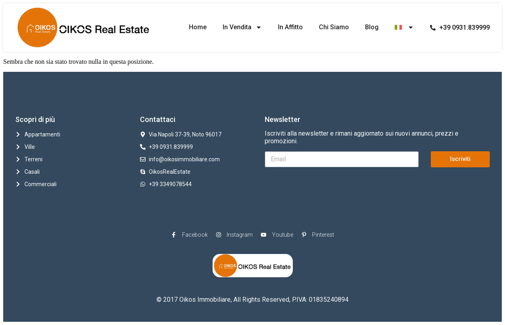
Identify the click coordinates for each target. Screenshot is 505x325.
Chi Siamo (334, 27)
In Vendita (242, 27)
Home (198, 27)
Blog (372, 27)
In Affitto (290, 27)
